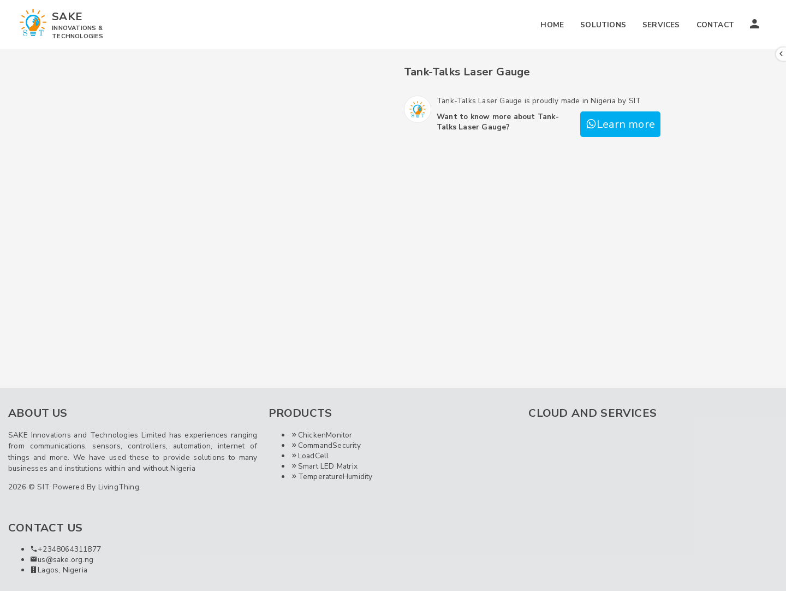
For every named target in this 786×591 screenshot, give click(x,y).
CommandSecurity (325, 445)
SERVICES (661, 25)
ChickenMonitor (321, 435)
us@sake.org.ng (61, 559)
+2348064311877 (65, 549)
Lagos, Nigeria (58, 570)
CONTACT (715, 25)
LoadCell (309, 456)
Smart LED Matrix (324, 466)
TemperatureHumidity (331, 476)
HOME (552, 25)
